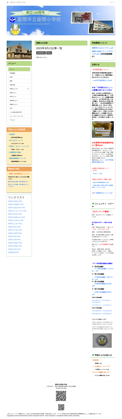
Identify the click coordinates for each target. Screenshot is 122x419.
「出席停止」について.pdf (101, 369)
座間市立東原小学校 (15, 214)
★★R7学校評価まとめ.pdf (102, 80)
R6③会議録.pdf (96, 302)
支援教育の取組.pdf (16, 155)
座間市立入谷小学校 (15, 223)
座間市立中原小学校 (15, 230)
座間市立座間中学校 (15, 233)
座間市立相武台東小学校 (16, 207)
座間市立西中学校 (14, 236)
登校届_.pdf (98, 363)
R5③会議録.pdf (96, 313)
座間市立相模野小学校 (15, 204)
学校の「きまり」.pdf (17, 149)
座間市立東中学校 (14, 239)
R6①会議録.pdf (96, 300)
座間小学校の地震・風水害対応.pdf (18, 181)
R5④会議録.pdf (107, 313)
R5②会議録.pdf (107, 310)
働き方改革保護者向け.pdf (101, 182)
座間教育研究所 (13, 252)
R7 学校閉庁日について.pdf (102, 193)
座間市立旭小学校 (14, 227)
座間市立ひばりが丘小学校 (17, 211)
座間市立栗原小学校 (15, 201)
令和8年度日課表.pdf (17, 137)
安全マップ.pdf (97, 173)
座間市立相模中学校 (15, 246)
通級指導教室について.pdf (18, 161)
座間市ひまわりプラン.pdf (102, 48)
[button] (8, 50)
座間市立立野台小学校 (15, 220)
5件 (49, 53)
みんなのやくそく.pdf (17, 143)
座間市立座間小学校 (18, 2)
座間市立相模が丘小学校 (16, 217)
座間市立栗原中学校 (15, 243)
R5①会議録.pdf (96, 310)
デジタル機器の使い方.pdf (102, 375)
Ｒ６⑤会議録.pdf (106, 305)
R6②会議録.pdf (106, 300)
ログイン (112, 2)
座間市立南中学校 (14, 249)
